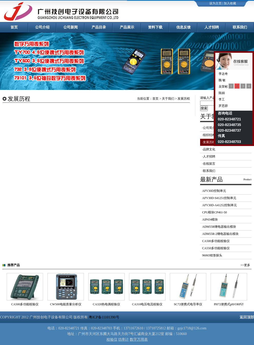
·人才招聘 (208, 156)
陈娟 (221, 93)
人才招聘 (211, 27)
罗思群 (223, 106)
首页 (14, 27)
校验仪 (111, 339)
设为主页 (215, 3)
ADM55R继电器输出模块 (219, 226)
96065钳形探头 (212, 255)
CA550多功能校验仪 (216, 248)
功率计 (123, 339)
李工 (221, 99)
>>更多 (245, 265)
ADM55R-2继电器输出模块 (220, 234)
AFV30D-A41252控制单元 (219, 205)
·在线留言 (208, 163)
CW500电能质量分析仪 (65, 304)
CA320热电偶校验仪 (106, 304)
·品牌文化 (208, 149)
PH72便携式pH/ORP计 (229, 304)
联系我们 (240, 27)
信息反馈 (183, 27)
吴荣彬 (223, 86)
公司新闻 (70, 27)
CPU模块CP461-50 (214, 212)
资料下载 (155, 27)
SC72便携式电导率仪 (188, 304)
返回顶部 (247, 317)
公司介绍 (42, 27)
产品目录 (99, 27)
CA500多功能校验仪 (216, 241)
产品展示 (127, 27)
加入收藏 (230, 3)
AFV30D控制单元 (214, 191)
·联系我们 (208, 171)
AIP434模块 (210, 219)
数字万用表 (139, 339)
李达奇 (223, 74)
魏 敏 (222, 80)
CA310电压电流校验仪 (147, 304)
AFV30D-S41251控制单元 (219, 198)
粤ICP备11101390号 (104, 317)
